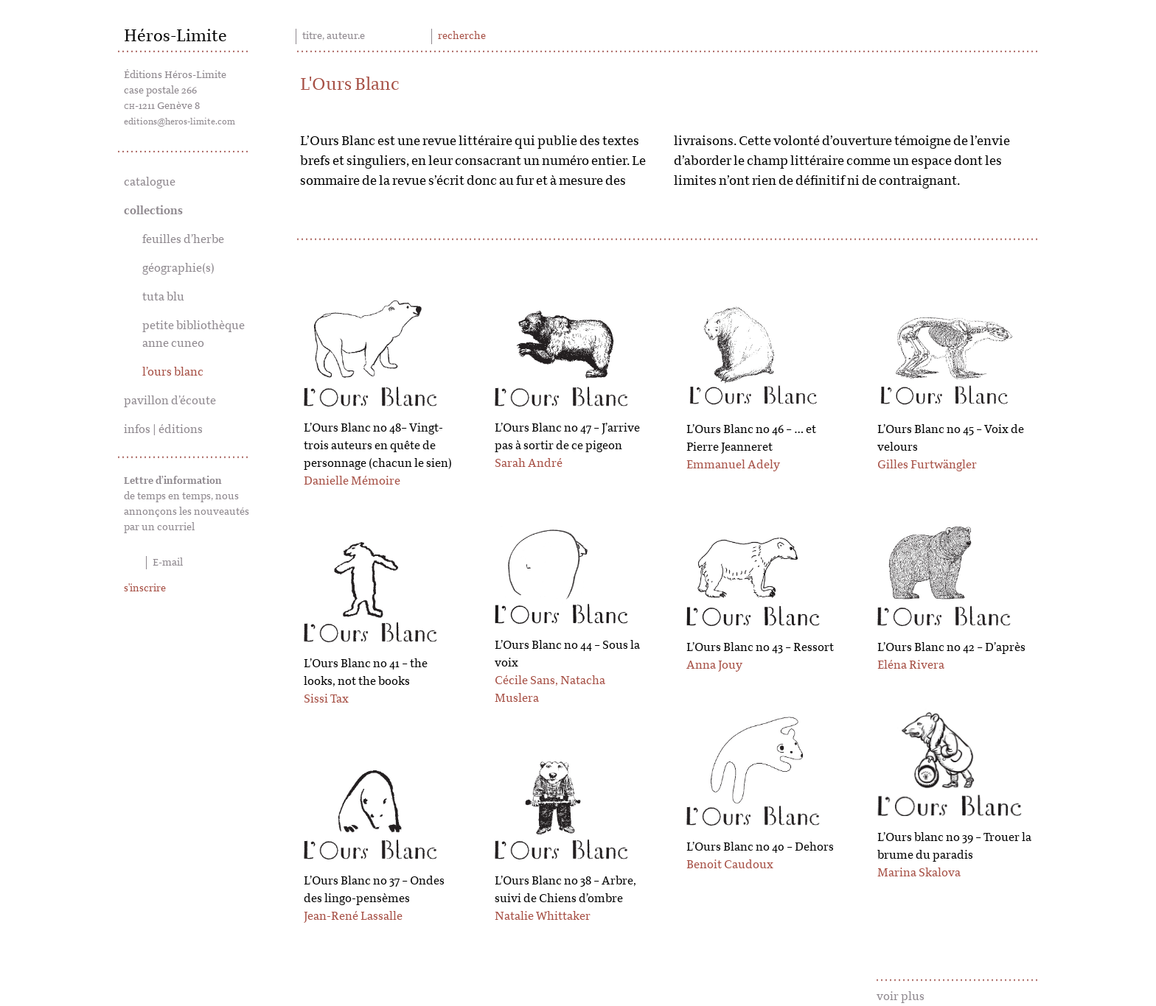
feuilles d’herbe (183, 239)
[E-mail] (187, 562)
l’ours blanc (172, 372)
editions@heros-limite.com (179, 121)
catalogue (149, 182)
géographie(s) (178, 268)
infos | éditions (163, 429)
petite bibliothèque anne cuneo (193, 334)
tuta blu (163, 296)
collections (153, 210)
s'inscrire (145, 588)
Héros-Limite (175, 36)
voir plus (901, 996)
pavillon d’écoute (170, 400)
